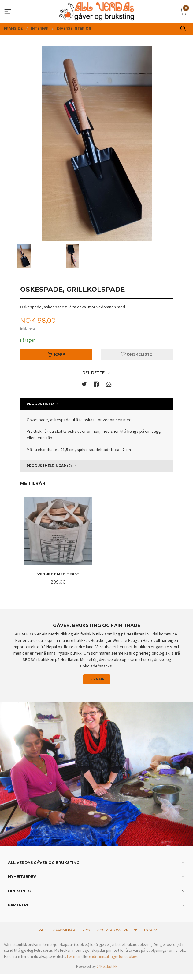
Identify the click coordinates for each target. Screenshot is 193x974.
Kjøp (56, 354)
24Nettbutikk (107, 966)
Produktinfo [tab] (40, 404)
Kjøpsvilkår (64, 930)
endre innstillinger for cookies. (113, 956)
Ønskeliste (136, 354)
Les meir (96, 679)
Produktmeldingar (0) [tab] (49, 466)
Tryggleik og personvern (104, 930)
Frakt (41, 930)
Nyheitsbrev (145, 930)
